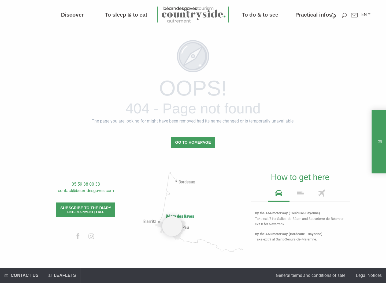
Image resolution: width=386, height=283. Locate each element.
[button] (364, 15)
